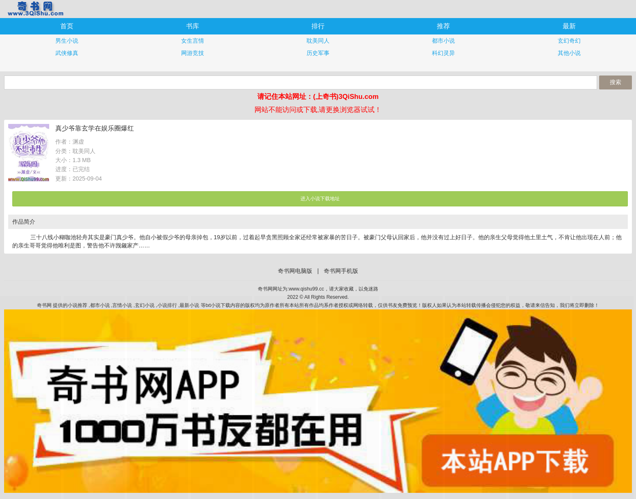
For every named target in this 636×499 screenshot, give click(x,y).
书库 (192, 26)
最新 (569, 26)
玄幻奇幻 (569, 40)
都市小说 (443, 40)
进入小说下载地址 (320, 198)
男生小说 (66, 40)
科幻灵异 (443, 53)
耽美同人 (318, 40)
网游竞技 (192, 53)
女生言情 (192, 40)
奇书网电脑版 (295, 271)
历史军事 (318, 53)
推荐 (443, 26)
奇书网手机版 (35, 8)
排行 (318, 26)
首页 (66, 26)
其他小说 (569, 53)
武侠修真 (66, 53)
